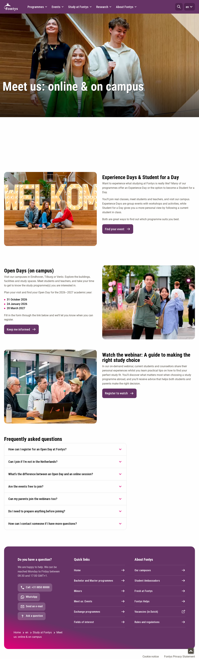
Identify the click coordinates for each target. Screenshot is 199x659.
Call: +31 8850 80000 (34, 587)
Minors (99, 591)
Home (99, 570)
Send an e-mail (31, 607)
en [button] (189, 7)
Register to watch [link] (119, 393)
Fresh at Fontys (160, 591)
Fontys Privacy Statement (179, 656)
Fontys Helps (160, 601)
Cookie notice (151, 656)
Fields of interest (99, 622)
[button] (179, 7)
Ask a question (31, 616)
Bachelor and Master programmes (99, 581)
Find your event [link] (117, 229)
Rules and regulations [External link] (160, 622)
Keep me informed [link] (21, 329)
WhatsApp (28, 597)
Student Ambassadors (160, 581)
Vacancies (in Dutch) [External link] (160, 612)
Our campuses (160, 570)
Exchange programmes (99, 612)
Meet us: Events (99, 601)
